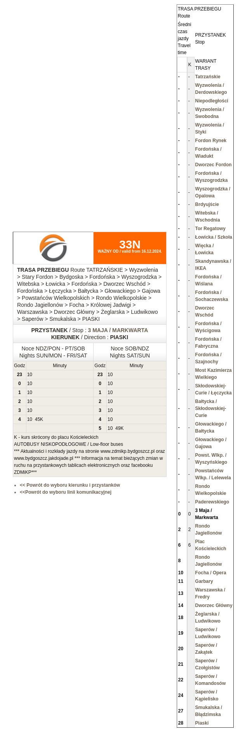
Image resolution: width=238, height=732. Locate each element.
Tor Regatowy (210, 228)
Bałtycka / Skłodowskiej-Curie (210, 408)
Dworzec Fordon (213, 164)
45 (37, 419)
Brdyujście (207, 204)
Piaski (202, 723)
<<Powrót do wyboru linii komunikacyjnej (65, 492)
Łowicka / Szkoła (213, 237)
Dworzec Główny (214, 605)
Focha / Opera (210, 572)
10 (29, 374)
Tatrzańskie (208, 76)
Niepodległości (211, 101)
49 (117, 428)
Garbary (204, 581)
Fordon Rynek (211, 140)
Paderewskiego (212, 502)
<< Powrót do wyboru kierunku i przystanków (70, 485)
